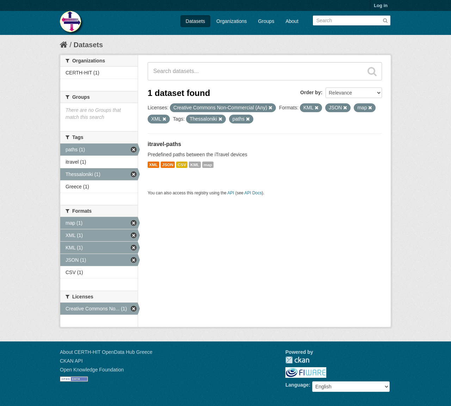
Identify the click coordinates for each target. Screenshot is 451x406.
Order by (310, 92)
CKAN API (71, 361)
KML (194, 164)
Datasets (195, 21)
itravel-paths (164, 144)
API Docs (253, 192)
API (230, 192)
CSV (182, 164)
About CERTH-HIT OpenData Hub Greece (106, 352)
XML (153, 164)
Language (297, 385)
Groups (266, 21)
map (208, 164)
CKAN (297, 360)
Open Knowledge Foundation (92, 369)
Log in (381, 5)
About (291, 21)
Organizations (231, 21)
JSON (167, 164)
